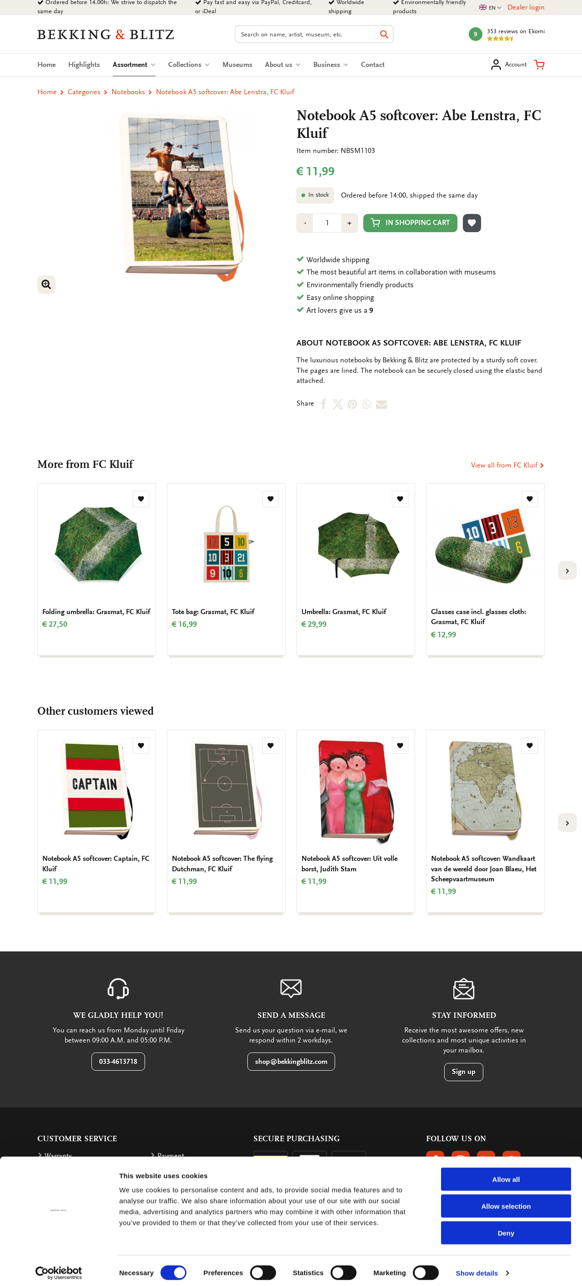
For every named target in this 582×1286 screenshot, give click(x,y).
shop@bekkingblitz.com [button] (291, 1061)
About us (283, 64)
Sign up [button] (464, 1071)
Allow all (506, 1174)
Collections (189, 64)
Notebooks (128, 92)
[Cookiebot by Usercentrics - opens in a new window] (59, 1268)
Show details (477, 1268)
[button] (539, 64)
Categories (84, 92)
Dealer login (526, 7)
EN (490, 8)
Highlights (84, 64)
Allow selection (506, 1201)
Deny (506, 1228)
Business (330, 64)
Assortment (134, 64)
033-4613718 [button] (118, 1061)
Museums (237, 64)
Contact (373, 64)
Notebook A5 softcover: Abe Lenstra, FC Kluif (225, 92)
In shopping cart (410, 222)
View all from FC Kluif (508, 465)
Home (46, 64)
